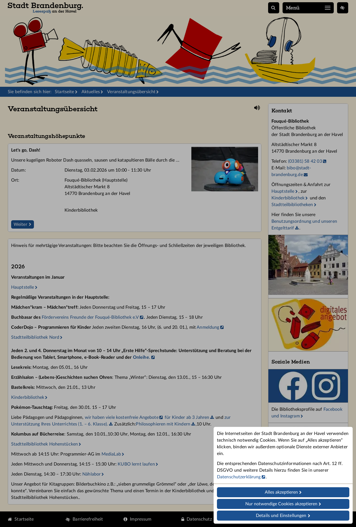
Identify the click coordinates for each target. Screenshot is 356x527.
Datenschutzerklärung (239, 477)
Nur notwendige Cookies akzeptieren (281, 504)
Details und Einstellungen (281, 515)
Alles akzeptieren (281, 492)
